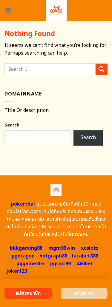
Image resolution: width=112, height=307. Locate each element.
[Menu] (8, 10)
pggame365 (30, 263)
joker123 (16, 271)
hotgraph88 (53, 256)
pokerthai (23, 204)
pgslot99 (60, 263)
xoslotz (90, 248)
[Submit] (102, 69)
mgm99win (61, 248)
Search (11, 125)
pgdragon (23, 256)
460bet (85, 263)
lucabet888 (85, 256)
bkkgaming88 (26, 248)
